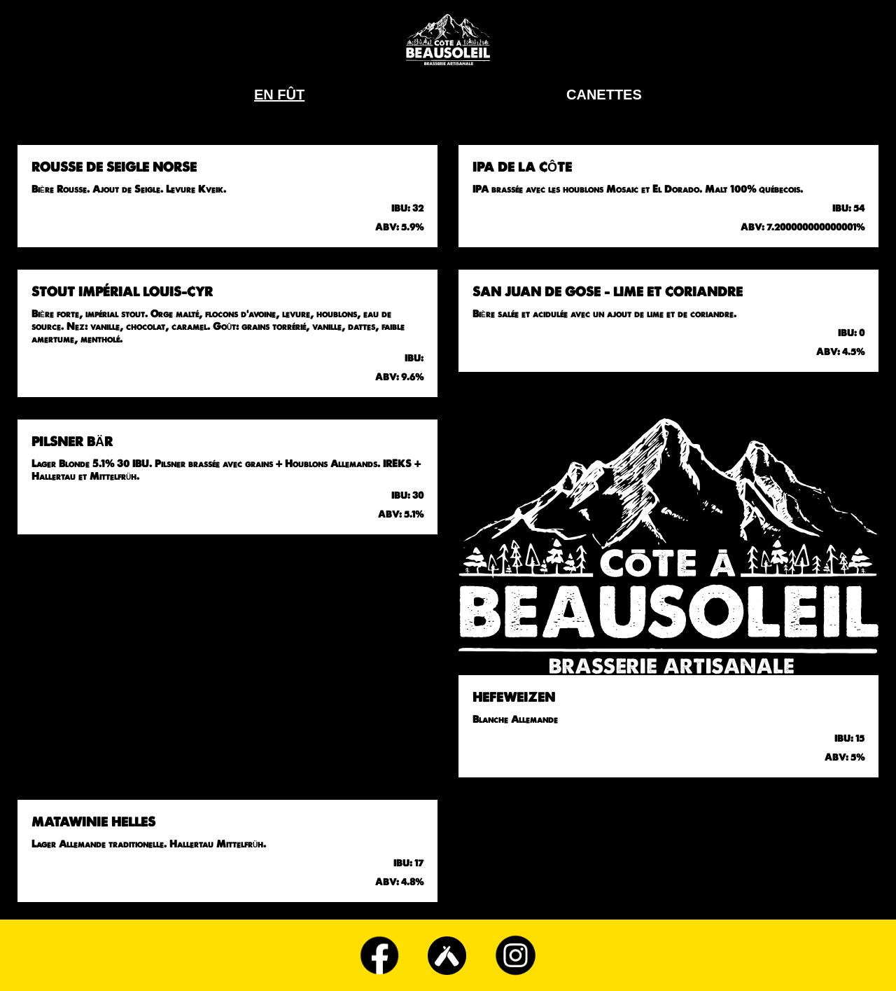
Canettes (604, 94)
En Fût (279, 94)
